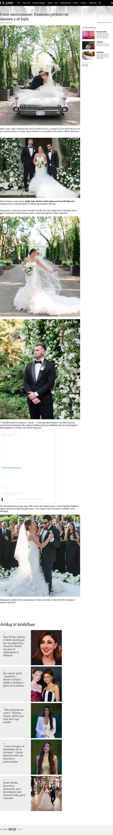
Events (75, 3)
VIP (19, 3)
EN (100, 3)
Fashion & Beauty (39, 3)
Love (56, 3)
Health (49, 3)
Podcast (83, 3)
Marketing (92, 3)
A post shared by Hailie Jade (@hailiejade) (28, 499)
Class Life (26, 3)
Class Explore (66, 3)
